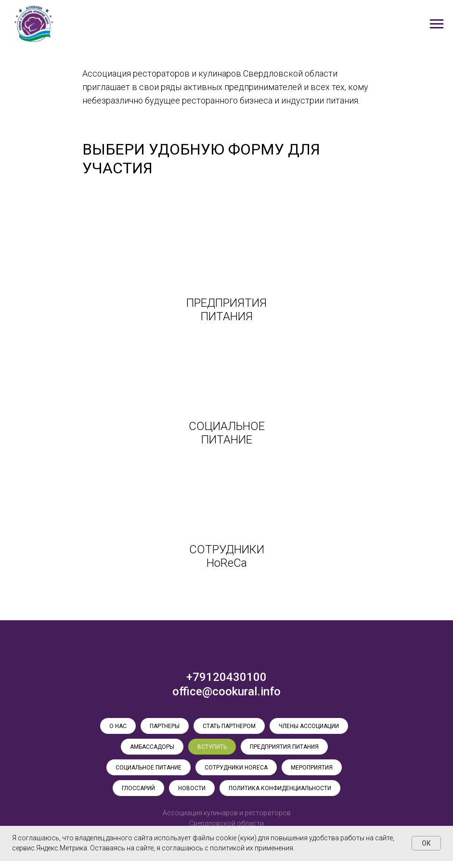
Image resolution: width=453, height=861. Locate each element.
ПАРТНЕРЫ (165, 726)
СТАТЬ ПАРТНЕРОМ (229, 726)
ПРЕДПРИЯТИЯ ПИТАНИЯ (284, 747)
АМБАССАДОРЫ (152, 747)
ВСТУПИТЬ (212, 747)
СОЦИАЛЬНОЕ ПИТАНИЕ (148, 767)
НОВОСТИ (192, 788)
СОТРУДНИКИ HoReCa (236, 767)
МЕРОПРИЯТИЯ (312, 767)
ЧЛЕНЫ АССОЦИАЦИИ (309, 726)
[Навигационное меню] (436, 24)
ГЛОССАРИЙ (138, 788)
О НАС (118, 726)
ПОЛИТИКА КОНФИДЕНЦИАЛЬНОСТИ (280, 788)
